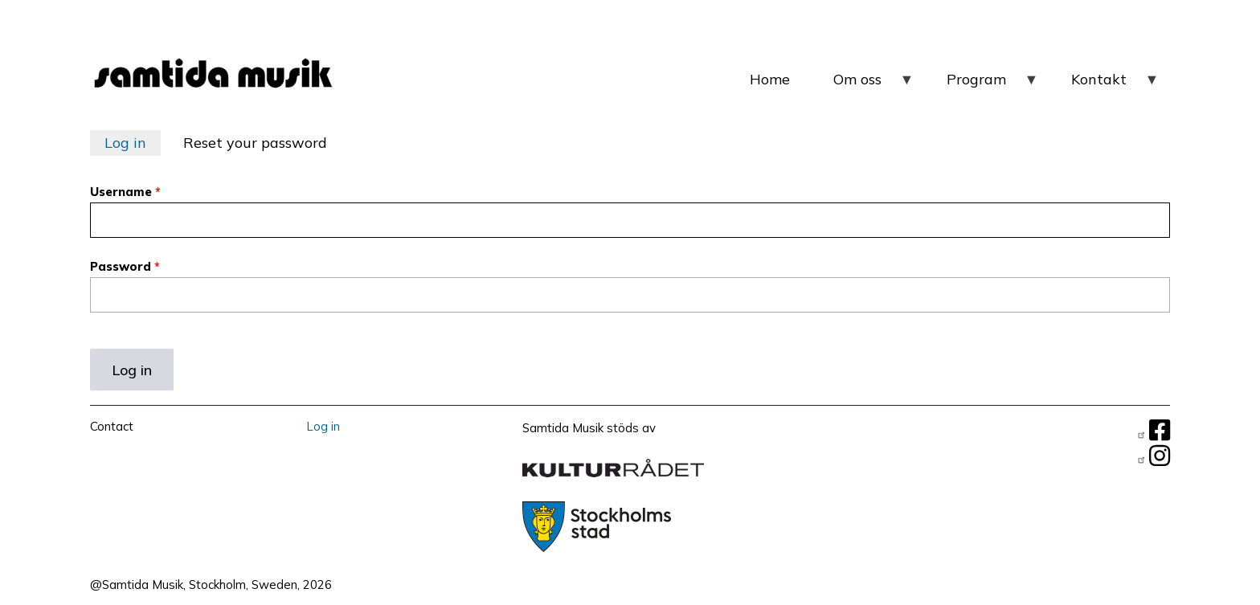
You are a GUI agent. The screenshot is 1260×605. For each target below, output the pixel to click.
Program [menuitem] (993, 85)
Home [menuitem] (770, 79)
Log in (125, 142)
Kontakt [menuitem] (1115, 85)
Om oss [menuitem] (873, 85)
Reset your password (255, 142)
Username (121, 192)
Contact (111, 426)
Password (120, 267)
